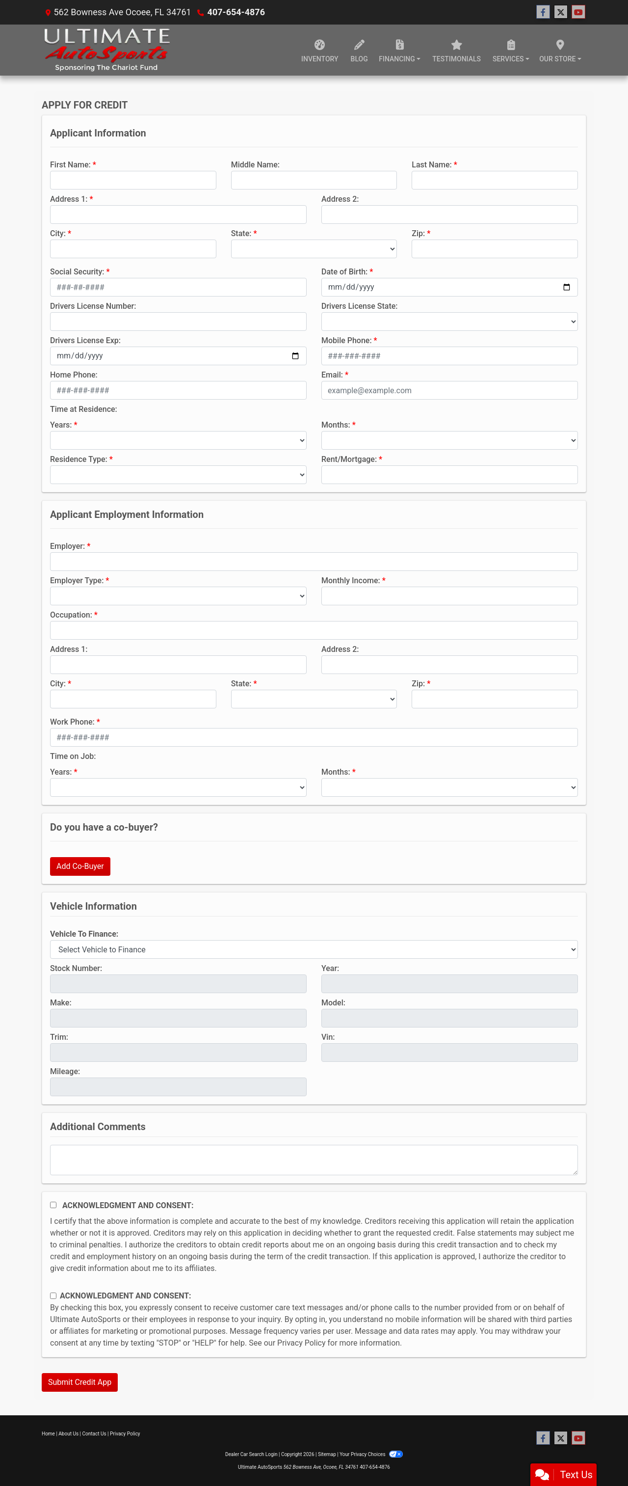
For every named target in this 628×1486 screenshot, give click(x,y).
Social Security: (77, 271)
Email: (332, 374)
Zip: (418, 233)
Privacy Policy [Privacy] (125, 1433)
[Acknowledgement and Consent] (53, 1205)
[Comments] (314, 1160)
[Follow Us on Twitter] (561, 12)
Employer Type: (77, 580)
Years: (61, 425)
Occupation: (71, 615)
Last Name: (432, 164)
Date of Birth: (344, 271)
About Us (68, 1433)
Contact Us (94, 1433)
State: (241, 233)
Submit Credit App (79, 1382)
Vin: (328, 1037)
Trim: (59, 1037)
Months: (335, 425)
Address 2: (340, 199)
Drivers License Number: (93, 306)
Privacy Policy (301, 1343)
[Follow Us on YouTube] (578, 12)
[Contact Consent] (53, 1296)
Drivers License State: (359, 306)
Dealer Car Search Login (251, 1454)
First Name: (70, 164)
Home (48, 1433)
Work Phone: (72, 722)
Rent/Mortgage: (349, 459)
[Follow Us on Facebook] (543, 12)
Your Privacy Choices (371, 1454)
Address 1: (68, 199)
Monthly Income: (350, 580)
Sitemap (327, 1454)
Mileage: (65, 1071)
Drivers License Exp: (85, 340)
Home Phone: (74, 374)
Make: (61, 1002)
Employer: (67, 546)
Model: (333, 1002)
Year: (330, 968)
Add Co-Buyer (80, 866)
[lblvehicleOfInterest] (314, 949)
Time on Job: (73, 756)
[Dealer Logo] (107, 50)
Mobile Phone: (346, 340)
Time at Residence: (83, 409)
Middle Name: (255, 164)
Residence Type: (78, 459)
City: (58, 233)
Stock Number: (76, 968)
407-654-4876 (236, 12)
